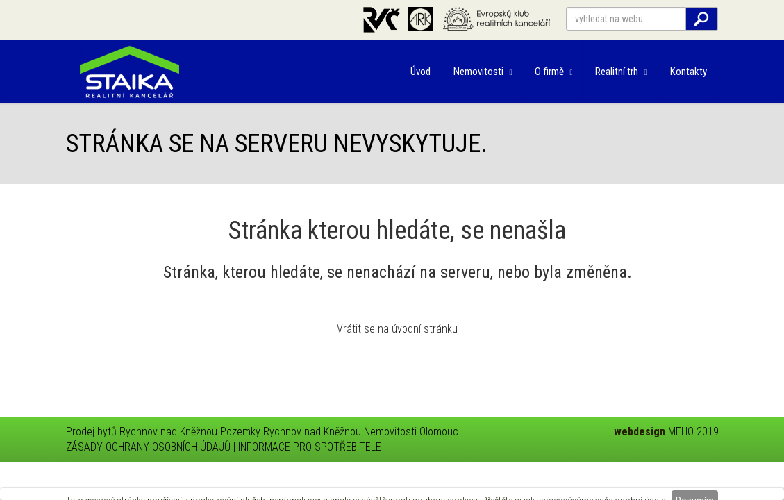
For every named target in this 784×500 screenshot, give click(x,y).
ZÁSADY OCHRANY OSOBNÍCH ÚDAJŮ (148, 446)
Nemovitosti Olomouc (411, 431)
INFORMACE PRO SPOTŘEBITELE (309, 446)
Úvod (420, 71)
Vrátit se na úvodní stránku (397, 328)
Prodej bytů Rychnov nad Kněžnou (141, 431)
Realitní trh (621, 71)
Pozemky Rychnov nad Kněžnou (290, 431)
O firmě (553, 71)
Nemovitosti (482, 71)
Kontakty (688, 71)
